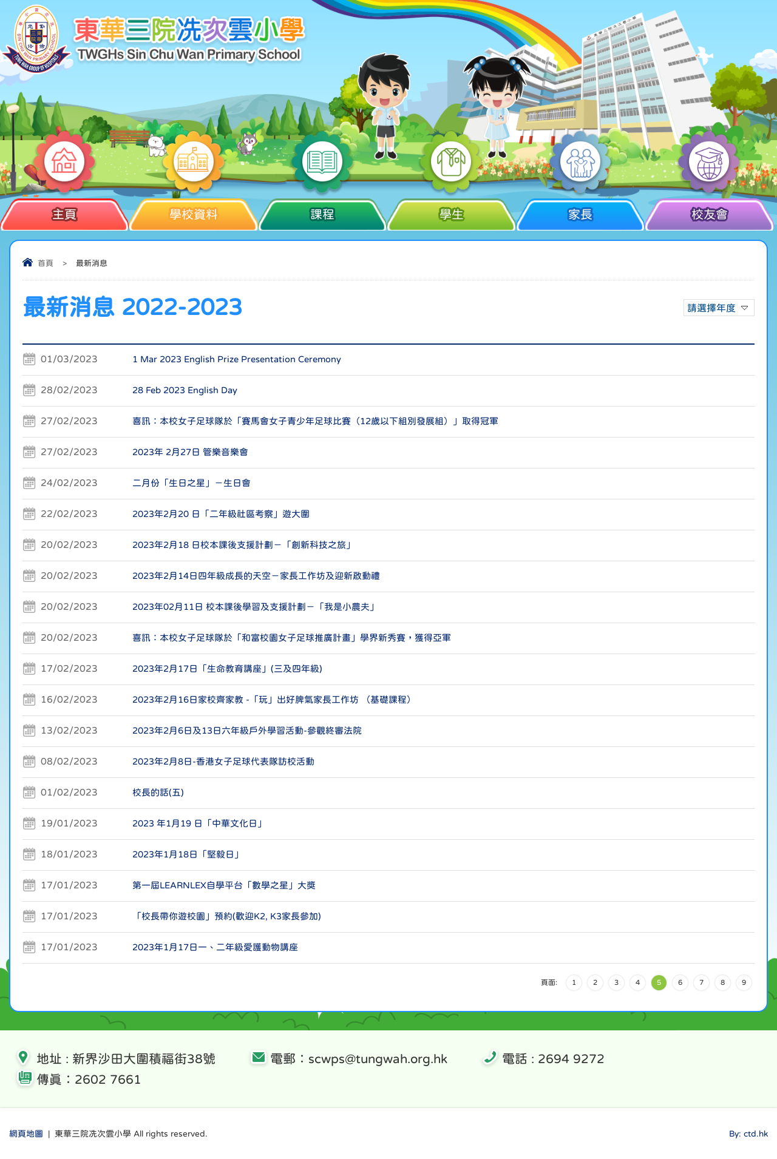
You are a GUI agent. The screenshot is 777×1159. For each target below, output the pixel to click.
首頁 (45, 263)
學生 (451, 209)
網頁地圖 (26, 1133)
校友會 (709, 209)
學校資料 (193, 209)
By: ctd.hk (748, 1133)
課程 (322, 209)
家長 (580, 209)
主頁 (64, 209)
